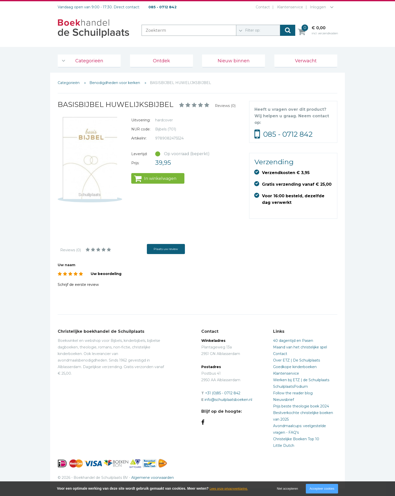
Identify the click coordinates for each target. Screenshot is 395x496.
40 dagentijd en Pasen (293, 340)
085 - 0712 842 (288, 134)
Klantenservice (289, 7)
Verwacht (306, 61)
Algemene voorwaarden (152, 477)
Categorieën (89, 61)
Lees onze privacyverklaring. (229, 488)
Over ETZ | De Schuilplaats (296, 360)
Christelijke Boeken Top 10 (296, 439)
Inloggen (318, 7)
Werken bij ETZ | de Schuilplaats (301, 380)
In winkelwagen (160, 178)
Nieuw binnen (234, 61)
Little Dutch (283, 445)
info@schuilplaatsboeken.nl (228, 399)
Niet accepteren (287, 488)
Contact (262, 7)
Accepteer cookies (322, 488)
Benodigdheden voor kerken (115, 82)
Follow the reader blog (293, 393)
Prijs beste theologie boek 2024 (301, 406)
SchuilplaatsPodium (290, 386)
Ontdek (161, 61)
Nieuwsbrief (283, 399)
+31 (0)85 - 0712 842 (222, 393)
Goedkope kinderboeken (295, 367)
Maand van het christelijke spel (300, 347)
